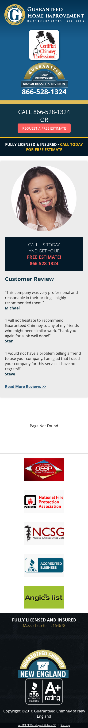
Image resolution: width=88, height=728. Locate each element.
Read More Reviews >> (25, 386)
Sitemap (65, 725)
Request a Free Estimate (44, 128)
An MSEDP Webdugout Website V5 (37, 725)
